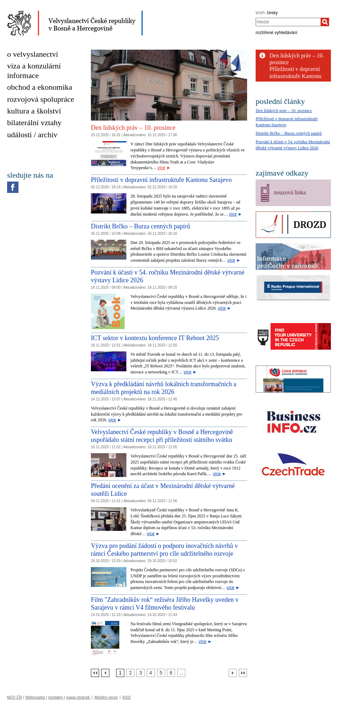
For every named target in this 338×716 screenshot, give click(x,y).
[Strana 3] (140, 673)
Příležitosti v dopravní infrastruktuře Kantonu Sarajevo (161, 179)
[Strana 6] (171, 673)
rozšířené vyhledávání (276, 32)
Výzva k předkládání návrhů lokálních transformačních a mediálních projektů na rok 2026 (163, 388)
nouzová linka (290, 192)
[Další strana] (233, 673)
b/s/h (260, 12)
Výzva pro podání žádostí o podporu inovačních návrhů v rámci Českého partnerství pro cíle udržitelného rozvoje (164, 549)
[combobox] (288, 22)
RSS (126, 697)
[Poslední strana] (243, 673)
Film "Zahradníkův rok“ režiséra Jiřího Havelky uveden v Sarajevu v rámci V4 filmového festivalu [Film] (165, 603)
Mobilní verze (106, 697)
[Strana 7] (181, 673)
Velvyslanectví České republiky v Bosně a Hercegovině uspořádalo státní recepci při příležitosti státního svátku (162, 435)
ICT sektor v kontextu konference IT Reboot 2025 (155, 338)
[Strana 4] (151, 673)
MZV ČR (14, 697)
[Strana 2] (130, 673)
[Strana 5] (161, 673)
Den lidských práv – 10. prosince (133, 127)
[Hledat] (325, 22)
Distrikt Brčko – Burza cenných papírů (140, 226)
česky (272, 12)
